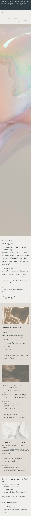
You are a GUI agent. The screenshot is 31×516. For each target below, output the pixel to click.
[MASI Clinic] (7, 12)
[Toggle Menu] (28, 12)
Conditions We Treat (6, 240)
